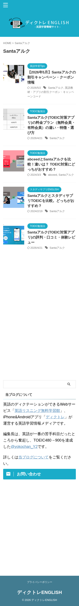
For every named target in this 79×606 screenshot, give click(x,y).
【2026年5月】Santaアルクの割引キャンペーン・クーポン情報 (51, 77)
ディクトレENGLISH (39, 592)
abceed (52, 174)
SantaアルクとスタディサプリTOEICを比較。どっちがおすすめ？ (50, 201)
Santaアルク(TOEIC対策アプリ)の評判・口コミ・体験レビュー (51, 237)
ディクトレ (55, 417)
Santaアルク (55, 87)
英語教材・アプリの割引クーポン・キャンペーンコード (50, 92)
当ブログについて (33, 457)
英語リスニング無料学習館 (37, 411)
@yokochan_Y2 (24, 446)
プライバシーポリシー (39, 582)
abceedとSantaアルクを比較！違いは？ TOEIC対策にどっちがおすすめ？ (51, 164)
